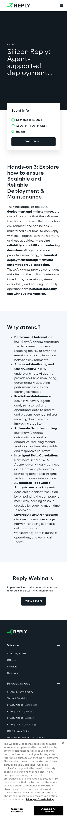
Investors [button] (12, 667)
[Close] (63, 743)
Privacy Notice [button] (22, 705)
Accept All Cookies (48, 810)
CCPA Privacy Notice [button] (18, 731)
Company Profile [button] (16, 653)
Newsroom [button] (13, 673)
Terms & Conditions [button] (18, 698)
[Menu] (61, 5)
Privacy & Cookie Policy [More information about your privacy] (40, 799)
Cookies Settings (17, 810)
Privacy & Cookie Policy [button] (20, 692)
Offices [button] (11, 660)
